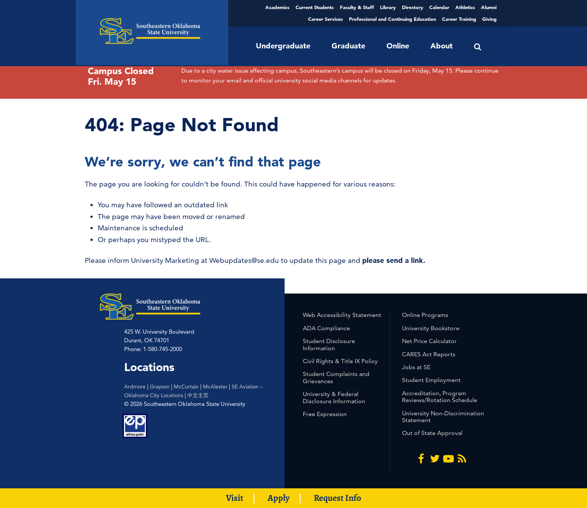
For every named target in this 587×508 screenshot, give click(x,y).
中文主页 (198, 395)
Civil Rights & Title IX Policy (340, 361)
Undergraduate (283, 45)
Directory (412, 7)
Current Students (315, 7)
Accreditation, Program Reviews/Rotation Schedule (439, 397)
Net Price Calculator (429, 341)
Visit (234, 498)
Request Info (337, 498)
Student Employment (431, 380)
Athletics (465, 7)
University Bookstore (430, 328)
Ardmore (135, 386)
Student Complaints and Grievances (336, 377)
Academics (277, 7)
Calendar (439, 7)
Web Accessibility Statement (342, 314)
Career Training (459, 19)
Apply (279, 498)
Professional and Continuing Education (392, 19)
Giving (489, 19)
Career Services (325, 19)
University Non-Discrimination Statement (443, 417)
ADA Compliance (326, 328)
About (441, 45)
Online (397, 45)
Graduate (348, 45)
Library (388, 7)
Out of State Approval (432, 433)
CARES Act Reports (428, 354)
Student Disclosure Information (329, 344)
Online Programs (425, 314)
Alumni (489, 7)
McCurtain (186, 386)
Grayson (160, 386)
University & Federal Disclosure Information (334, 397)
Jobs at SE (416, 367)
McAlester (215, 386)
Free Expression (325, 414)
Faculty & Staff (357, 7)
